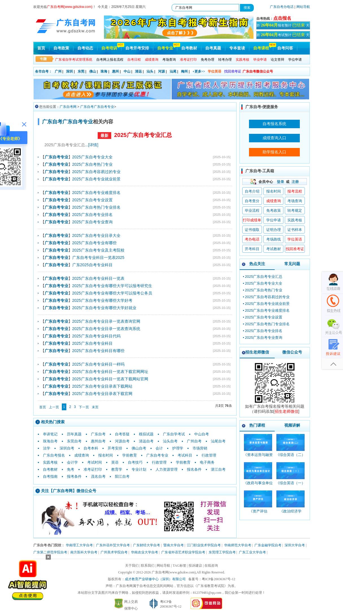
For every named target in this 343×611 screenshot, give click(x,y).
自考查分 (252, 201)
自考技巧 (135, 462)
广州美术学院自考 (114, 552)
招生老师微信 (257, 352)
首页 (41, 48)
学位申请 (295, 60)
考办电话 (252, 239)
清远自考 (146, 441)
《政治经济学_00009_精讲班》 (290, 513)
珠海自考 (50, 441)
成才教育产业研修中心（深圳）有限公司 (155, 579)
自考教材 (189, 48)
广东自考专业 (157, 455)
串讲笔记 (50, 434)
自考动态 (85, 48)
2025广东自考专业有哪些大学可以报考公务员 (112, 293)
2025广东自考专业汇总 (143, 135)
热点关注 (257, 263)
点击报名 (282, 18)
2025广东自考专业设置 (92, 200)
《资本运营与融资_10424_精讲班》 (258, 457)
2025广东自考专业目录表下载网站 (102, 386)
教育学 (116, 469)
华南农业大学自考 (144, 552)
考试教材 (273, 249)
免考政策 (273, 210)
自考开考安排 (137, 48)
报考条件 (74, 476)
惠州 (115, 71)
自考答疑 (122, 434)
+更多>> (199, 71)
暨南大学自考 (173, 545)
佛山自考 (139, 448)
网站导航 (303, 7)
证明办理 (273, 230)
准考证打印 (93, 469)
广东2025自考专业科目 (92, 265)
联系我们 (147, 566)
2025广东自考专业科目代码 (96, 336)
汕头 (150, 71)
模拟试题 (146, 434)
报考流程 (294, 191)
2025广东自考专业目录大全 (96, 235)
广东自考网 (68, 107)
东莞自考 (74, 441)
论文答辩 (277, 60)
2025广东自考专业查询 (92, 222)
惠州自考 (98, 441)
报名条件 (194, 469)
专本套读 (237, 48)
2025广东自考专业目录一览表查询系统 (106, 328)
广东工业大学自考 (252, 552)
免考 (70, 469)
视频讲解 (292, 425)
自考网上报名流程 (109, 60)
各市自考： (43, 71)
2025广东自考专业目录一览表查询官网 (106, 321)
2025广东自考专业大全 (92, 157)
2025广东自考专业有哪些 (94, 243)
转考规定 (294, 210)
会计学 (72, 462)
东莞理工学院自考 (222, 552)
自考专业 (165, 48)
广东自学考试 (174, 434)
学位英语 (214, 71)
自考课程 (261, 48)
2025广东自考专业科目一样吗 (98, 364)
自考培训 (109, 48)
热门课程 (257, 425)
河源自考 (122, 441)
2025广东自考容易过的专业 (96, 171)
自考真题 (213, 48)
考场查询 (169, 60)
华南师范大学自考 (237, 545)
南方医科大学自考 (83, 552)
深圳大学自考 (295, 545)
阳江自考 (122, 476)
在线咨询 (211, 566)
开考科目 (252, 249)
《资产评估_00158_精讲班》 (258, 513)
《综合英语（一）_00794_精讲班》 (290, 485)
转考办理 (225, 60)
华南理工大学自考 (79, 545)
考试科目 (185, 455)
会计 (159, 448)
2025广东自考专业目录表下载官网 (102, 393)
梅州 (184, 71)
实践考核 (50, 462)
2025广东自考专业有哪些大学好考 (102, 300)
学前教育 (129, 455)
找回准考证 (232, 71)
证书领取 (252, 230)
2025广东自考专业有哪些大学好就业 (104, 308)
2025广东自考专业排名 (92, 214)
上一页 (54, 407)
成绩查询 (81, 455)
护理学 (177, 448)
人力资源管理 (167, 469)
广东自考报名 (54, 455)
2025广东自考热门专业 (92, 164)
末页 (95, 407)
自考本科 (91, 448)
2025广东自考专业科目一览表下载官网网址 (110, 371)
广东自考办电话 (282, 7)
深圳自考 (67, 448)
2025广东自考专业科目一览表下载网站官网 (110, 379)
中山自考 (201, 434)
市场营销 (200, 448)
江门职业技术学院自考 (204, 545)
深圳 (69, 71)
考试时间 (94, 462)
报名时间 (105, 455)
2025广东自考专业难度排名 (96, 192)
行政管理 (209, 455)
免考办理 (207, 60)
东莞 (81, 71)
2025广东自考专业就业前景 (96, 179)
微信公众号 (292, 352)
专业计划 (139, 469)
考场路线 (273, 239)
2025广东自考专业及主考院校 (98, 250)
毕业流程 (252, 210)
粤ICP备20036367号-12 (218, 579)
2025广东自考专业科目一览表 (98, 278)
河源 (161, 71)
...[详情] (91, 145)
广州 (58, 71)
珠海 (104, 71)
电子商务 (207, 462)
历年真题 (74, 434)
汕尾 (173, 71)
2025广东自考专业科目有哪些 (98, 350)
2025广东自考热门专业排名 (96, 207)
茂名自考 (98, 476)
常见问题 (292, 263)
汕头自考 (170, 441)
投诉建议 (195, 566)
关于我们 (132, 566)
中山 (127, 71)
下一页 (84, 407)
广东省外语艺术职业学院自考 (183, 552)
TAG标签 (179, 566)
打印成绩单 (252, 220)
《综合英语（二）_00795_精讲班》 (290, 457)
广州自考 (194, 441)
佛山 (92, 71)
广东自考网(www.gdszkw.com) (174, 572)
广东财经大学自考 (146, 545)
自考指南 (50, 476)
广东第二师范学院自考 (50, 552)
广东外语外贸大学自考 (113, 545)
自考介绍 (252, 191)
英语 (115, 462)
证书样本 (294, 230)
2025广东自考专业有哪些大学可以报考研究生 (112, 285)
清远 (138, 71)
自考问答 (285, 48)
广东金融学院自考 (267, 545)
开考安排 (115, 448)
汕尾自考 (218, 441)
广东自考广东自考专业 (97, 107)
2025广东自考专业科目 (92, 343)
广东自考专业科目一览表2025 (98, 257)
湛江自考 (218, 469)
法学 (46, 448)
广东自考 (98, 434)
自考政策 (61, 48)
